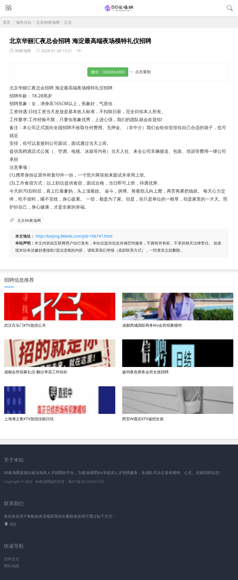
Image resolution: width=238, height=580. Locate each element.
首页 (7, 22)
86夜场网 (42, 481)
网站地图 (11, 565)
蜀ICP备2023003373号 (86, 481)
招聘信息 (11, 559)
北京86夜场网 (48, 22)
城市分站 (24, 22)
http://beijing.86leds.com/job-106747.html (74, 236)
